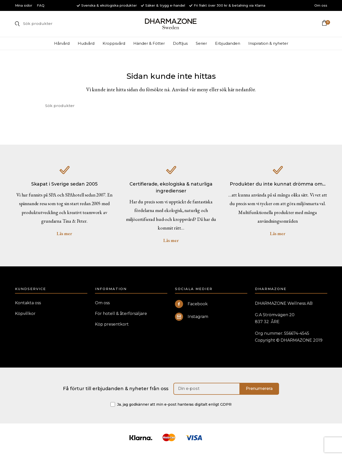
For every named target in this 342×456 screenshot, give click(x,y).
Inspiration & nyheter (268, 46)
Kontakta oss (28, 305)
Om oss (320, 5)
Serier (201, 46)
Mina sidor (23, 5)
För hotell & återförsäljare (121, 316)
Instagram (191, 320)
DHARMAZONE (171, 25)
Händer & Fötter (149, 46)
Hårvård (62, 46)
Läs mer (64, 236)
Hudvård (86, 46)
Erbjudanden (227, 46)
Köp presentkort (112, 327)
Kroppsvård (114, 46)
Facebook (191, 307)
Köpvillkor (25, 316)
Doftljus (180, 46)
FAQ (40, 5)
